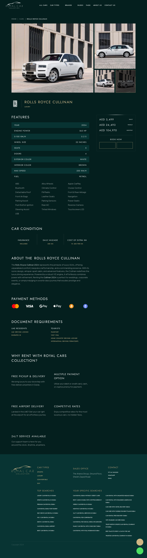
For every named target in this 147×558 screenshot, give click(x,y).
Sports (40, 472)
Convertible (42, 480)
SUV (38, 483)
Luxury (27, 107)
